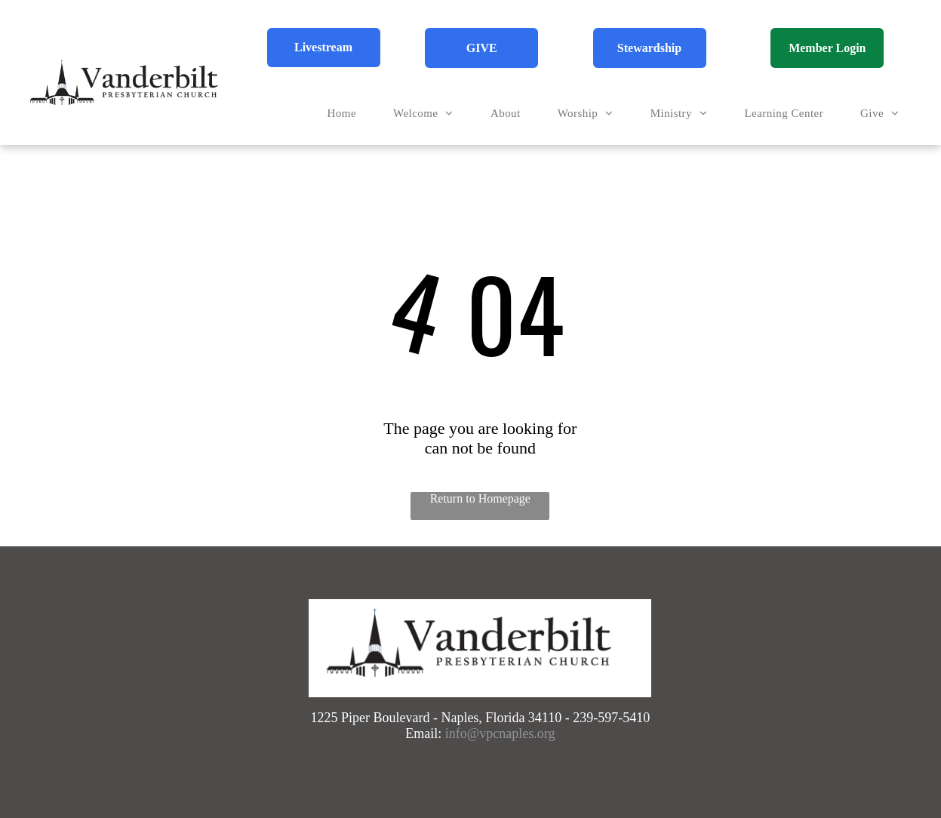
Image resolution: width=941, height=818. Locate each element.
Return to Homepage (480, 498)
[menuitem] (347, 114)
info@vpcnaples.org (500, 733)
